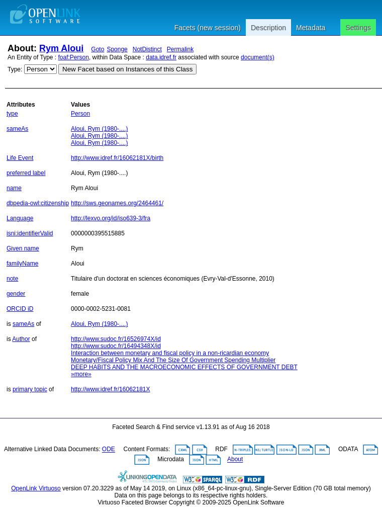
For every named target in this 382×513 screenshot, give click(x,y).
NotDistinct (147, 49)
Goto (97, 49)
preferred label (26, 173)
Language (20, 218)
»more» (81, 374)
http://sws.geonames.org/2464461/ (117, 203)
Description (268, 28)
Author (21, 339)
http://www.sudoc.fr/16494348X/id (116, 346)
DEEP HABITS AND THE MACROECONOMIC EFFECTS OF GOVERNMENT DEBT (184, 367)
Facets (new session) (207, 28)
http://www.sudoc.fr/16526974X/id (116, 339)
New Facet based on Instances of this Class (127, 69)
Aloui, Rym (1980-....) (99, 128)
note (12, 278)
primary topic (30, 389)
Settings (358, 28)
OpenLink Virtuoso (36, 488)
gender (16, 293)
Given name (23, 248)
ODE (108, 449)
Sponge (117, 49)
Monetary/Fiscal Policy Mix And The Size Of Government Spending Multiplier (173, 360)
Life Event (20, 157)
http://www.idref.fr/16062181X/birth (117, 157)
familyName (22, 263)
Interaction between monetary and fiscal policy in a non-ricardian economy (170, 353)
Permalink (180, 49)
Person (80, 113)
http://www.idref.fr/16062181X (110, 389)
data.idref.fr (161, 57)
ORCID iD (20, 308)
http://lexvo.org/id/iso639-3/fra (110, 218)
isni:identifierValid (30, 233)
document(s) (257, 57)
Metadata (310, 28)
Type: (15, 69)
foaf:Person (73, 57)
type (12, 113)
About (235, 459)
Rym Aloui (61, 48)
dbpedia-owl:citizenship (38, 203)
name (14, 188)
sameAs (17, 128)
